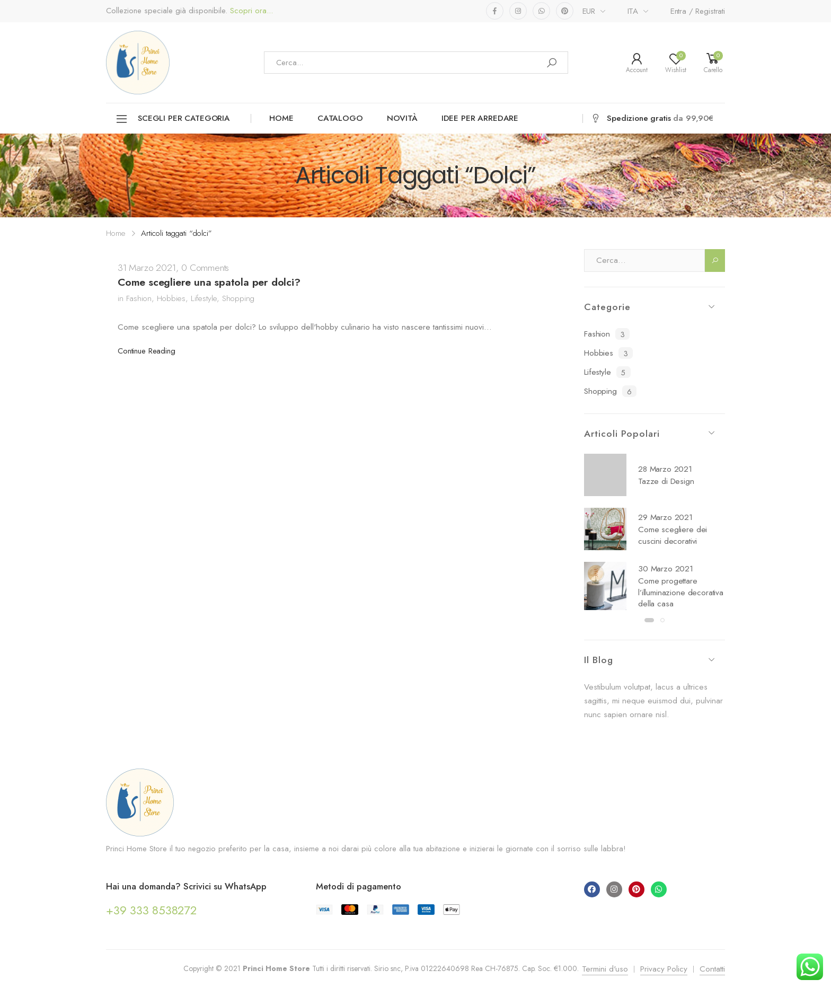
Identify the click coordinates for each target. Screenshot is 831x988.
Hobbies (171, 298)
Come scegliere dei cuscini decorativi (672, 535)
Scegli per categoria (172, 119)
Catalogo (340, 118)
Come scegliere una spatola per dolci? (209, 282)
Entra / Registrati (697, 11)
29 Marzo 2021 (665, 517)
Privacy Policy (663, 969)
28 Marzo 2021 (665, 469)
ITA (633, 11)
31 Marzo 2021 (147, 268)
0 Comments (205, 268)
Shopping (238, 298)
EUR (589, 11)
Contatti (712, 969)
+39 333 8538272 (151, 910)
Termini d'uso (605, 969)
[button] (649, 620)
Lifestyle (204, 298)
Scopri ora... (250, 11)
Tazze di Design (666, 481)
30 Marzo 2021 (665, 569)
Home (281, 118)
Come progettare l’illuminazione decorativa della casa (680, 592)
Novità (402, 118)
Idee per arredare (479, 118)
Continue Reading (146, 351)
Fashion (139, 298)
